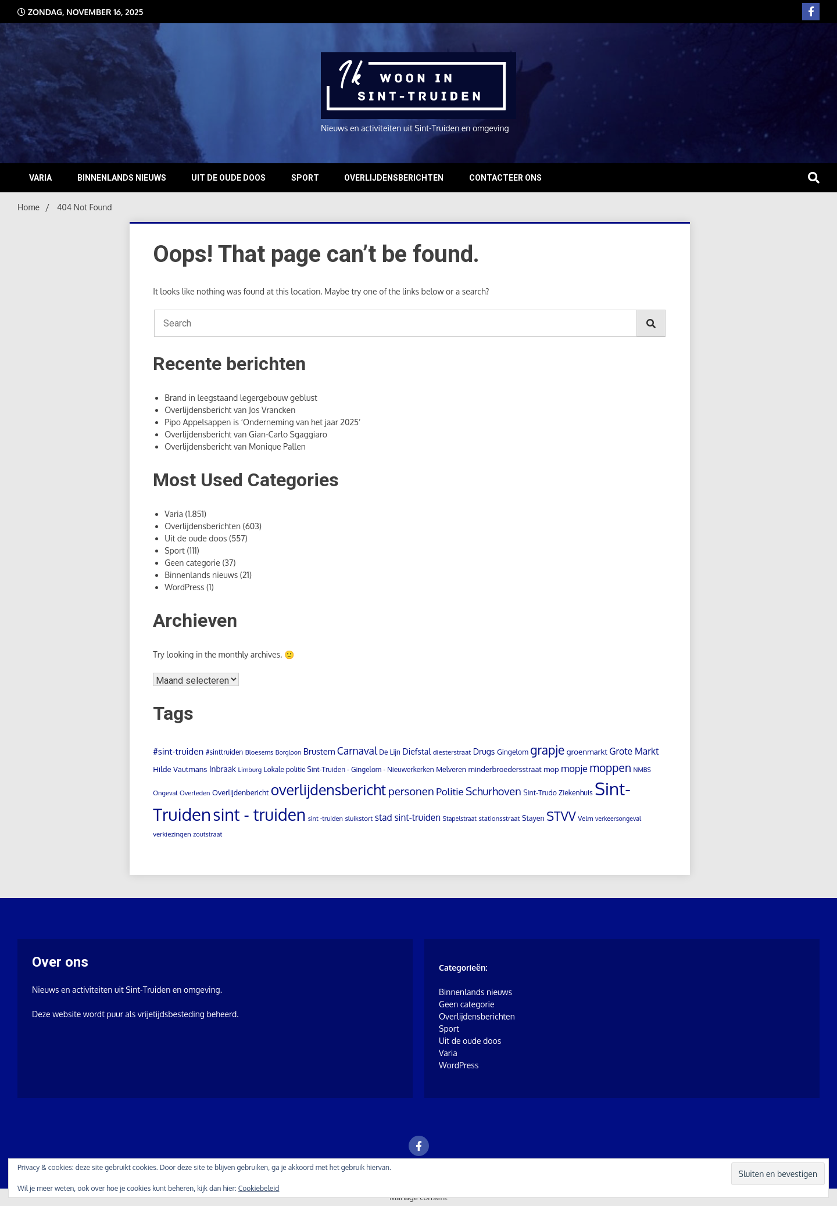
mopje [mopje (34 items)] (574, 768)
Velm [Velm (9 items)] (585, 818)
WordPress (184, 587)
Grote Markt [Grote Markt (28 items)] (634, 751)
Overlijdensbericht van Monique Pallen (235, 446)
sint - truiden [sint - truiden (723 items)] (259, 814)
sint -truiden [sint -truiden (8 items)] (325, 818)
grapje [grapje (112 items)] (547, 750)
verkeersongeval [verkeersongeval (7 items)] (618, 818)
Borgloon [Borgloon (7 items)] (289, 752)
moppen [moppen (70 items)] (610, 767)
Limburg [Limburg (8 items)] (250, 770)
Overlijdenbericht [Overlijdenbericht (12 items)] (240, 792)
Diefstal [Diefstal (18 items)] (416, 751)
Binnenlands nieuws (121, 177)
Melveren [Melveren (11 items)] (451, 769)
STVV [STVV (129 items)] (560, 816)
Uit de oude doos (228, 177)
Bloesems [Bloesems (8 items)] (259, 752)
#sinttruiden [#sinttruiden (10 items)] (224, 752)
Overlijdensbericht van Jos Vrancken (229, 410)
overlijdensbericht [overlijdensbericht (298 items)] (328, 790)
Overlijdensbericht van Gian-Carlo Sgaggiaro (245, 434)
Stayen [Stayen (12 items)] (533, 818)
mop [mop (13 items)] (551, 769)
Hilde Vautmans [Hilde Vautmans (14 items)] (180, 769)
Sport (305, 177)
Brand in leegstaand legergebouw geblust (240, 398)
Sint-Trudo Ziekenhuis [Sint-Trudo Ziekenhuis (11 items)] (558, 792)
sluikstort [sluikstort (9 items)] (359, 818)
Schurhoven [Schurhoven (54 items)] (493, 791)
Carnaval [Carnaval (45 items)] (357, 750)
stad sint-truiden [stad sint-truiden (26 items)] (408, 817)
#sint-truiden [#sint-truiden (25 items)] (178, 751)
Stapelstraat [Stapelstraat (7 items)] (460, 818)
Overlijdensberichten (393, 177)
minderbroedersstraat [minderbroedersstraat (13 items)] (504, 769)
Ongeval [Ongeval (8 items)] (165, 793)
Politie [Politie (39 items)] (450, 791)
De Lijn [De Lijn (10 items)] (389, 752)
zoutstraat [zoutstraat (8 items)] (207, 834)
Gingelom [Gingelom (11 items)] (512, 751)
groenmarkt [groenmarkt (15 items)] (587, 751)
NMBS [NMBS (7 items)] (642, 770)
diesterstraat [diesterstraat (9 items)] (452, 752)
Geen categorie (192, 563)
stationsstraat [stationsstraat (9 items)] (499, 818)
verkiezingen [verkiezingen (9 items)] (172, 834)
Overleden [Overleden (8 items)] (195, 793)
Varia (40, 177)
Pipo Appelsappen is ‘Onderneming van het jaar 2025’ (262, 422)
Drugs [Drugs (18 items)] (484, 751)
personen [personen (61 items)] (411, 791)
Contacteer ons (505, 177)
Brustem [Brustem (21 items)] (319, 751)
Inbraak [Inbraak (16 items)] (222, 769)
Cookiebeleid (259, 1188)
